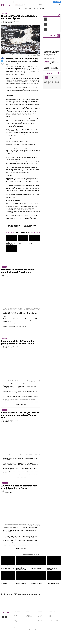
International (16, 619)
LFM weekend (40, 619)
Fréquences (28, 615)
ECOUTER (19, 5)
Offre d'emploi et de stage (54, 619)
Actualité (19, 8)
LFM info (39, 613)
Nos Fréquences (52, 618)
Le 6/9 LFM (39, 614)
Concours (42, 8)
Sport (15, 623)
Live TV (41, 4)
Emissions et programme (30, 613)
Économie (15, 620)
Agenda (50, 615)
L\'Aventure (40, 620)
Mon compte (57, 1)
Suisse (15, 618)
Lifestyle (36, 8)
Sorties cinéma (52, 614)
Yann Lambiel (40, 615)
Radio (30, 8)
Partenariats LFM (29, 619)
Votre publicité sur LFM (53, 620)
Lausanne (15, 615)
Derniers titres (28, 614)
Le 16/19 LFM (40, 618)
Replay (35, 4)
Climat (15, 614)
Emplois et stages (29, 618)
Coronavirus (16, 613)
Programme (27, 4)
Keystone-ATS (9, 22)
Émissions (25, 8)
